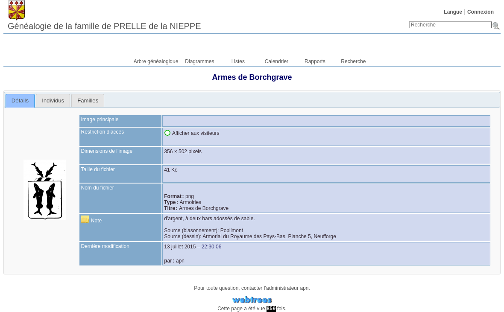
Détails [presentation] (20, 100)
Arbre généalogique (156, 61)
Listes (238, 61)
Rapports (315, 61)
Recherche (353, 61)
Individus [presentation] (53, 100)
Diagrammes (199, 61)
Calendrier (276, 61)
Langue (453, 12)
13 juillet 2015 (180, 247)
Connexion (480, 12)
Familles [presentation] (87, 100)
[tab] (20, 101)
